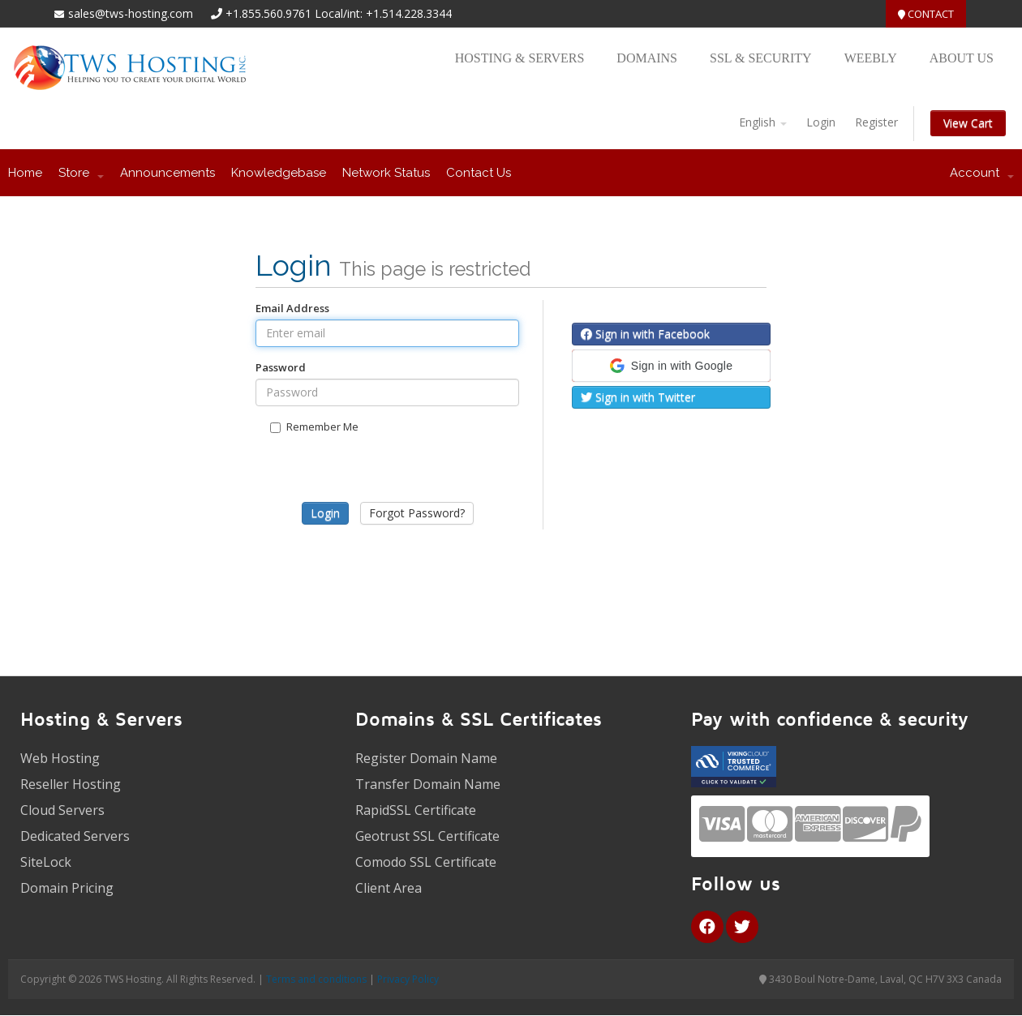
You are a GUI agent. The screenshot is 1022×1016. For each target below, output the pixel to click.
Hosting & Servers (520, 58)
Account (982, 172)
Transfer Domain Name (427, 784)
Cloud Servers (62, 810)
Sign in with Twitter (638, 397)
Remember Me (314, 426)
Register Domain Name (426, 758)
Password (281, 367)
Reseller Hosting (70, 784)
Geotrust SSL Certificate (427, 836)
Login (820, 122)
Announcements (167, 172)
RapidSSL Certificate (415, 810)
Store (81, 172)
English (763, 122)
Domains (646, 58)
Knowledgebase (278, 172)
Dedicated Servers (75, 836)
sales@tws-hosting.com (123, 13)
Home (25, 172)
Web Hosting (60, 758)
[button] (671, 365)
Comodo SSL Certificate (425, 862)
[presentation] (387, 487)
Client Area (388, 888)
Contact (926, 13)
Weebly (870, 58)
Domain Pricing (67, 888)
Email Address (292, 308)
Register (876, 122)
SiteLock (45, 862)
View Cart (968, 123)
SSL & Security (761, 58)
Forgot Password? (417, 513)
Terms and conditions (316, 979)
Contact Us (478, 172)
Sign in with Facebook (645, 333)
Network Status (386, 172)
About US (962, 58)
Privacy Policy (408, 979)
